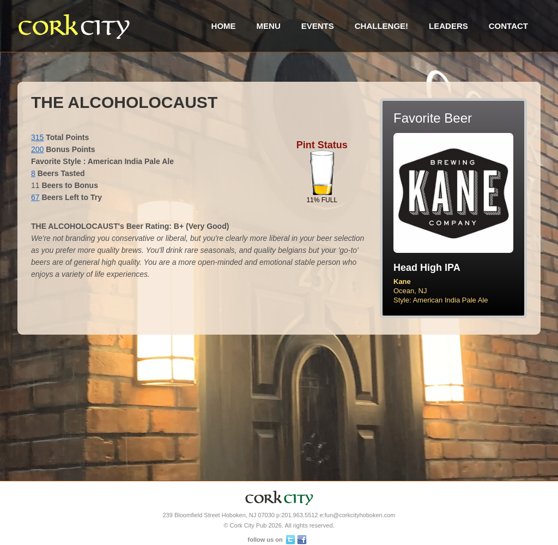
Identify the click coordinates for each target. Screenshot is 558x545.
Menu (269, 26)
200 (37, 149)
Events (317, 26)
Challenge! (381, 26)
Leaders (448, 26)
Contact (508, 26)
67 (35, 197)
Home (223, 26)
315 (37, 137)
